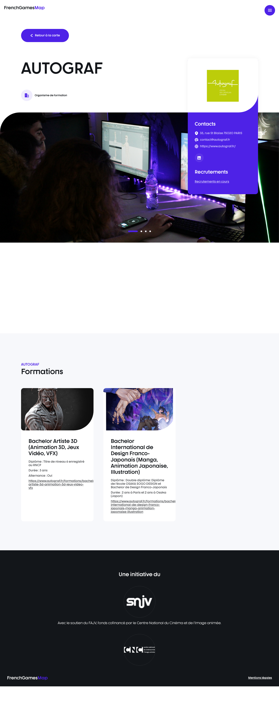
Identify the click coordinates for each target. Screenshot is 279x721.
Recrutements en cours (212, 181)
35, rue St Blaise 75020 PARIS (221, 133)
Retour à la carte (45, 35)
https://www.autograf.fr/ (218, 146)
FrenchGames (24, 7)
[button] (133, 231)
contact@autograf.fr (215, 140)
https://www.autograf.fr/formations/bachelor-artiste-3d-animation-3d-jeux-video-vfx (63, 484)
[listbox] (139, 177)
